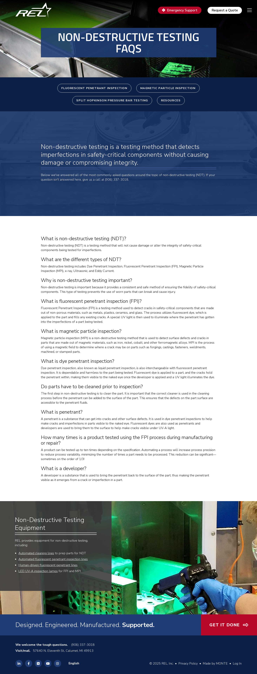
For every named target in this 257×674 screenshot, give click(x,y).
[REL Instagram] (57, 663)
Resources (171, 100)
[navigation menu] (247, 10)
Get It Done (224, 625)
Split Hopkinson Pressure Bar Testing (112, 100)
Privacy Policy (188, 663)
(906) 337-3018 (83, 645)
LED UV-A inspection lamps (38, 571)
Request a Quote (225, 10)
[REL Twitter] (38, 663)
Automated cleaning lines (36, 553)
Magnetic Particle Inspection (168, 88)
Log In (237, 663)
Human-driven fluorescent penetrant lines (48, 565)
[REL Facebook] (28, 663)
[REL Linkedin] (18, 663)
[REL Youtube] (47, 663)
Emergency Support (182, 10)
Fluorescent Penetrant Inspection (94, 88)
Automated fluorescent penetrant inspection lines (53, 559)
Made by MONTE (215, 663)
